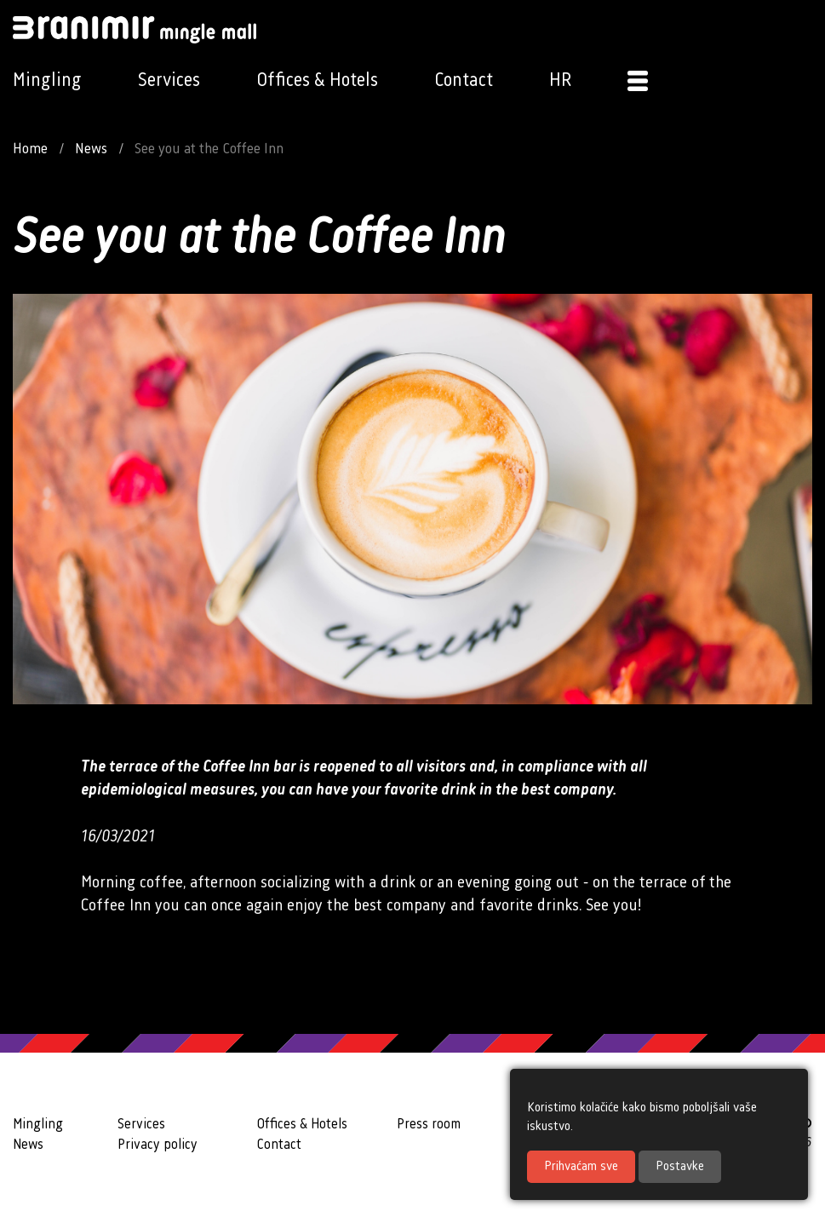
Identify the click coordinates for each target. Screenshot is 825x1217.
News (91, 149)
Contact (463, 80)
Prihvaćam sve (581, 1167)
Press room (429, 1124)
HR (560, 80)
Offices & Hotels (317, 80)
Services (169, 80)
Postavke (680, 1167)
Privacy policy (157, 1145)
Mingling (47, 80)
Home (30, 149)
